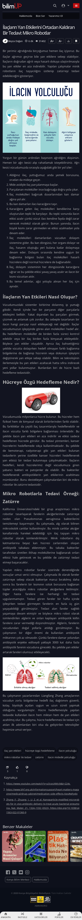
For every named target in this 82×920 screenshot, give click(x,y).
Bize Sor (40, 15)
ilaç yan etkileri (12, 750)
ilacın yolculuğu (67, 750)
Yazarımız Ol (56, 15)
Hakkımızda (25, 15)
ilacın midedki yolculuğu (61, 757)
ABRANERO (41, 905)
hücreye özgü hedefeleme (40, 750)
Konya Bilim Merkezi (18, 879)
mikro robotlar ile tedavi (17, 757)
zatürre (39, 757)
